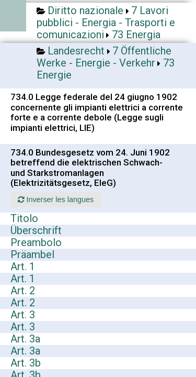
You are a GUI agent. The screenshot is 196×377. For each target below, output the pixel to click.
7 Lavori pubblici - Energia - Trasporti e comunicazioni (106, 22)
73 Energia (136, 34)
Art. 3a (25, 338)
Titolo (24, 218)
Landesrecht (76, 51)
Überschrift (36, 230)
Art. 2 (22, 290)
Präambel (32, 254)
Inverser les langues (56, 199)
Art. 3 (22, 314)
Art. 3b (25, 363)
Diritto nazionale (85, 10)
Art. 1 (22, 266)
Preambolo (36, 242)
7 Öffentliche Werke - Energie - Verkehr (104, 57)
